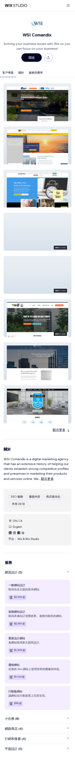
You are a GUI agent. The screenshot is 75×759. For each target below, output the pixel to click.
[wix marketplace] (16, 5)
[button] (37, 102)
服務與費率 (36, 72)
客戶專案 (8, 72)
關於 (21, 72)
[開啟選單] (68, 5)
